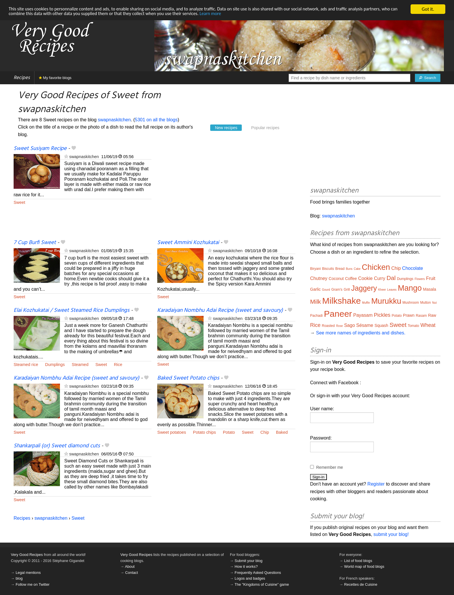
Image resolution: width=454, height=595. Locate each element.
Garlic (315, 289)
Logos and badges (250, 578)
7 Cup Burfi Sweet (35, 242)
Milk (315, 301)
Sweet (19, 202)
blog (19, 578)
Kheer (382, 289)
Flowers (420, 279)
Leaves (391, 289)
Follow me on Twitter (33, 584)
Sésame (364, 325)
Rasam (421, 316)
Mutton (425, 303)
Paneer (338, 313)
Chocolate (412, 268)
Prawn (409, 315)
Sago (349, 325)
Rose (339, 325)
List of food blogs (358, 561)
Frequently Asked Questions (258, 572)
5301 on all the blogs (156, 119)
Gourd (326, 289)
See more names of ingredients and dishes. (360, 332)
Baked (282, 432)
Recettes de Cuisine (361, 584)
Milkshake (341, 300)
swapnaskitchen (114, 119)
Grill (347, 290)
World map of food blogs (364, 566)
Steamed (80, 364)
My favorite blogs (55, 78)
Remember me (329, 467)
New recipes (226, 127)
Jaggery (364, 288)
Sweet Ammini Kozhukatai (188, 242)
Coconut (336, 278)
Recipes (22, 78)
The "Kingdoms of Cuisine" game (262, 584)
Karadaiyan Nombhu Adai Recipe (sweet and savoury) (220, 310)
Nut (434, 302)
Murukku (386, 301)
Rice (118, 364)
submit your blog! (391, 534)
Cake (357, 268)
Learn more (241, 14)
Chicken (376, 267)
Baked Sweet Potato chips (188, 378)
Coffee (351, 278)
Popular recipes (265, 127)
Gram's (336, 290)
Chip (264, 432)
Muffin (366, 302)
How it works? (246, 566)
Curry (379, 278)
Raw (432, 315)
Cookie (365, 278)
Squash (381, 325)
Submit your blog (248, 561)
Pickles (382, 315)
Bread (340, 269)
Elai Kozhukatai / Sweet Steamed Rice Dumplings (71, 310)
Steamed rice (26, 364)
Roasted (328, 326)
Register (376, 484)
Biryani (315, 269)
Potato (229, 432)
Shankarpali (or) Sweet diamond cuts (57, 446)
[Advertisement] (226, 191)
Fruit (430, 278)
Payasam (363, 315)
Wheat (427, 325)
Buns (349, 268)
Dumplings (55, 364)
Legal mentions (28, 572)
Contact (131, 572)
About (129, 566)
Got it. (428, 9)
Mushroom (410, 303)
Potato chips (204, 432)
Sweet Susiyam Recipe (40, 148)
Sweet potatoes (171, 432)
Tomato (413, 326)
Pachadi (316, 316)
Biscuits (328, 269)
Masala (429, 289)
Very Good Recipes (27, 554)
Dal (391, 277)
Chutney (318, 278)
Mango (410, 288)
